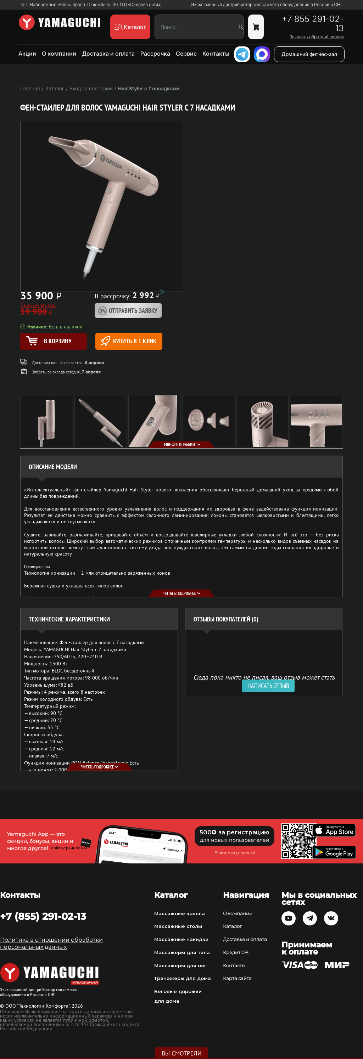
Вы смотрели (182, 1053)
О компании (59, 53)
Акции (27, 53)
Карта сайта (237, 978)
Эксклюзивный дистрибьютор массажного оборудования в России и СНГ (267, 4)
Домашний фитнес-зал (309, 54)
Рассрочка (155, 53)
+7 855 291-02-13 (313, 24)
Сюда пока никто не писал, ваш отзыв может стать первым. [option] (264, 680)
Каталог (232, 926)
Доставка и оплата (108, 53)
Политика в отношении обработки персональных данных (51, 943)
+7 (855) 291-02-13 (43, 916)
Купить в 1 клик (128, 341)
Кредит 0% (235, 952)
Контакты (215, 53)
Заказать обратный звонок (317, 36)
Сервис (186, 53)
